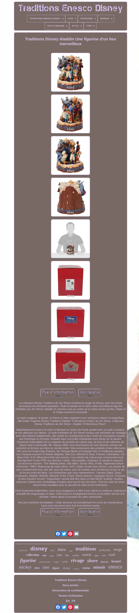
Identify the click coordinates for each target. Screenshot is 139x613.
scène (65, 561)
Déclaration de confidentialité (70, 590)
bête (67, 555)
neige (118, 549)
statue (52, 556)
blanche (104, 562)
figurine (28, 560)
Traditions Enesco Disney (71, 580)
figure (56, 568)
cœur (71, 551)
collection (32, 555)
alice (52, 550)
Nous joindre (71, 585)
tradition (76, 569)
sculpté (56, 562)
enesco (115, 567)
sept (44, 555)
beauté (116, 561)
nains (96, 555)
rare (46, 567)
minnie (99, 567)
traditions (86, 549)
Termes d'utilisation (70, 595)
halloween (23, 550)
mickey (25, 567)
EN (68, 600)
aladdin (75, 555)
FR (73, 600)
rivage (77, 560)
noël (112, 555)
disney (38, 549)
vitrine (86, 568)
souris (86, 554)
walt (104, 555)
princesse (104, 550)
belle (59, 555)
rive (36, 568)
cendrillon (44, 562)
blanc (62, 550)
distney (66, 568)
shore (92, 560)
